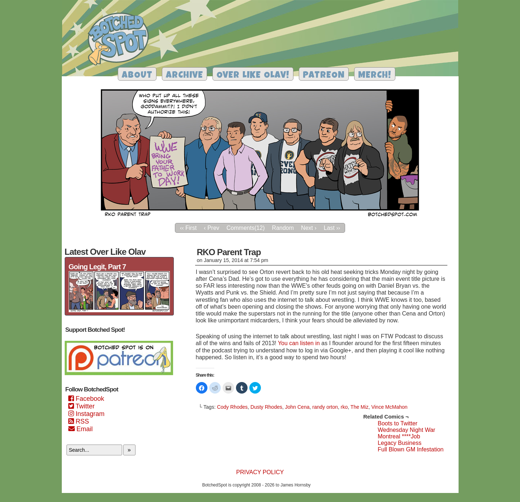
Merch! (374, 75)
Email (80, 429)
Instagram (86, 413)
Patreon (324, 75)
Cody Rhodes (232, 407)
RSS (78, 421)
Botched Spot (121, 40)
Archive (184, 75)
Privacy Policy (260, 472)
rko (344, 407)
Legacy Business (399, 443)
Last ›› (332, 228)
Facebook (86, 398)
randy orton (325, 407)
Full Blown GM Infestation (410, 449)
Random (283, 228)
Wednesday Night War (406, 430)
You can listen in (299, 343)
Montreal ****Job (399, 436)
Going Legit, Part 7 (97, 267)
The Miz (360, 407)
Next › (309, 228)
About (137, 75)
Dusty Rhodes (266, 407)
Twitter (81, 406)
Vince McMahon (389, 407)
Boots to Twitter (397, 423)
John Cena (297, 407)
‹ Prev (211, 228)
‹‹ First (188, 228)
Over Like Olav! (252, 75)
